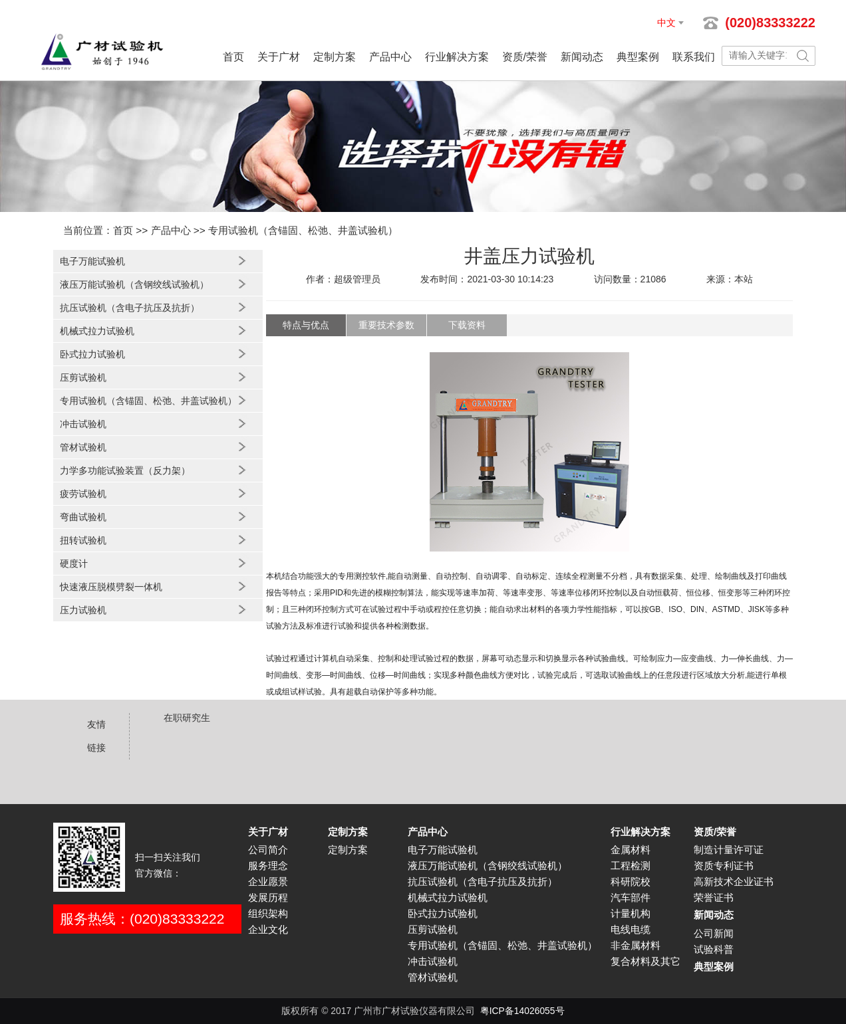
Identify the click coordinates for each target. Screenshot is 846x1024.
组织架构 (268, 913)
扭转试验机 (83, 540)
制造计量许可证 (729, 850)
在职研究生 (187, 717)
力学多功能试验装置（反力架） (125, 470)
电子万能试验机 (92, 261)
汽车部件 (630, 897)
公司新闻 (714, 933)
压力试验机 (83, 610)
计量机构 (630, 913)
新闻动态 (582, 56)
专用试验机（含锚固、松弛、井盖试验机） (303, 230)
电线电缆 (630, 929)
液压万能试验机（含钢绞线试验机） (134, 284)
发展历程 (268, 897)
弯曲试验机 (83, 517)
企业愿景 (268, 881)
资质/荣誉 (524, 56)
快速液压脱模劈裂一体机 (111, 586)
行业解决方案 (457, 56)
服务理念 (268, 866)
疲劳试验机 (83, 493)
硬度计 (74, 563)
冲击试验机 (83, 424)
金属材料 (630, 850)
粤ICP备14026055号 (522, 1010)
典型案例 (638, 56)
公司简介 (268, 850)
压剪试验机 (83, 377)
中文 (666, 22)
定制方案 (334, 56)
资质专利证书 (724, 866)
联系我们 (693, 56)
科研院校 (630, 881)
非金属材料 (635, 945)
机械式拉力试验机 (97, 331)
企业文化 (268, 929)
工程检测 (630, 866)
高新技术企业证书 (734, 881)
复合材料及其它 (645, 961)
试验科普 (714, 949)
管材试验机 (83, 447)
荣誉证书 (714, 897)
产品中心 (390, 56)
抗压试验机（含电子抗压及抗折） (130, 307)
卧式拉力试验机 (92, 354)
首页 (233, 56)
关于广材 (278, 56)
